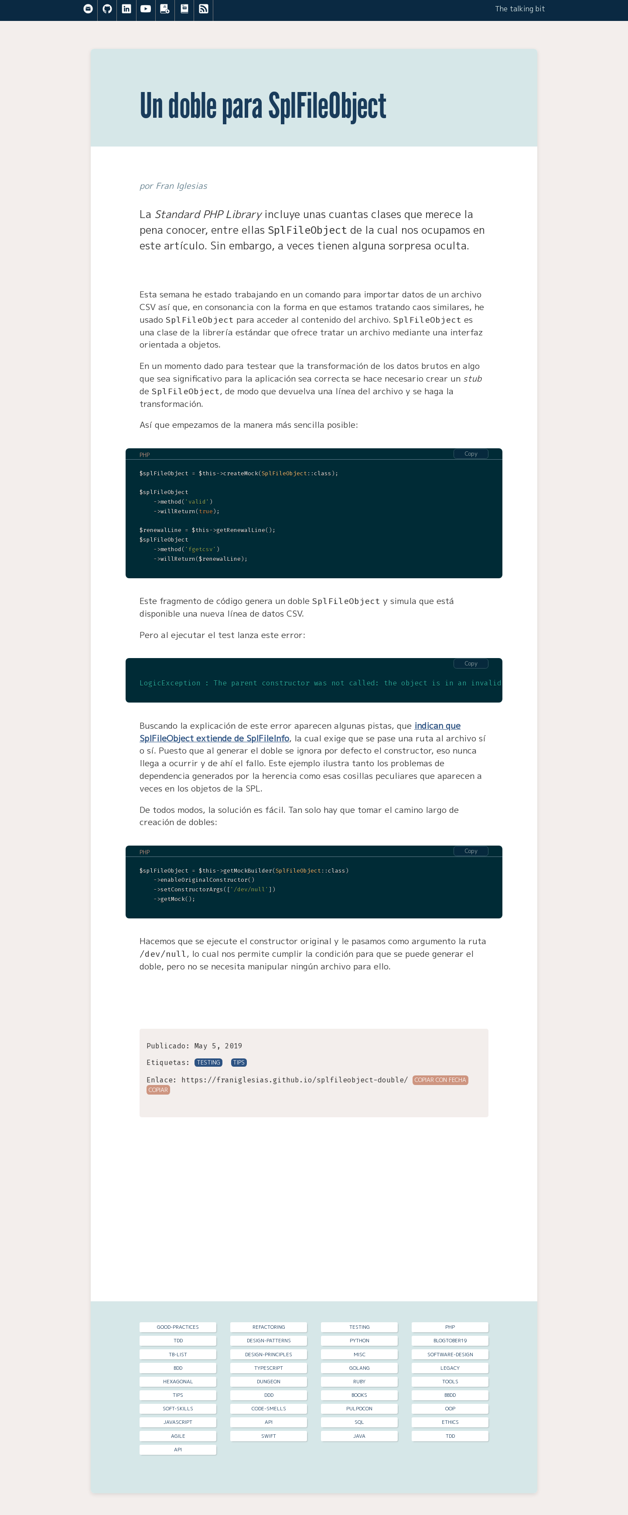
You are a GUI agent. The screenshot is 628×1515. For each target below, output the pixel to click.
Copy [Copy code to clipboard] (471, 453)
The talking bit (520, 9)
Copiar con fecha (440, 1079)
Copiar (158, 1089)
